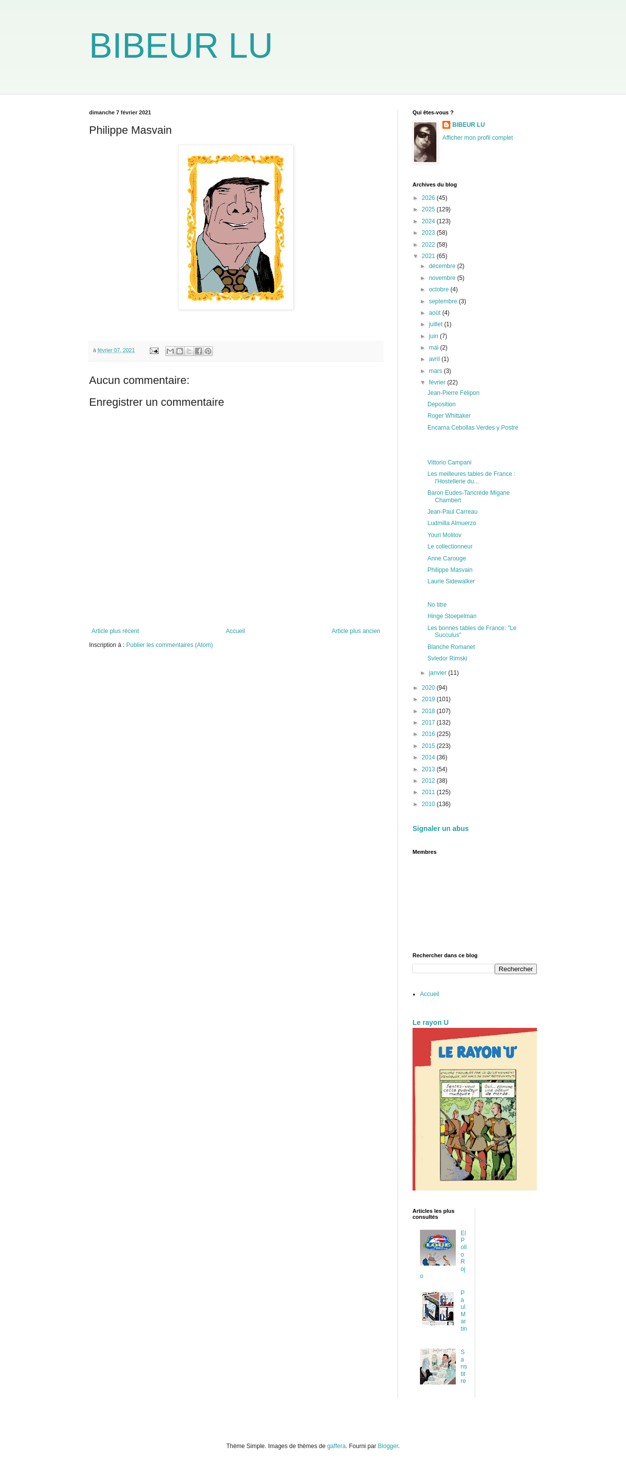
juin (434, 336)
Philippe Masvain (450, 569)
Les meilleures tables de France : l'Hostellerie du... (471, 477)
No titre (437, 604)
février (438, 382)
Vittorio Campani (449, 462)
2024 (429, 221)
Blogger (388, 1446)
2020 (429, 687)
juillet (436, 324)
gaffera (336, 1446)
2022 (429, 244)
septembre (444, 301)
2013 (429, 769)
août (435, 312)
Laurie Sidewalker (451, 581)
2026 (429, 197)
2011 (429, 792)
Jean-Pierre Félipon (453, 392)
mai (434, 347)
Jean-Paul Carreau (452, 511)
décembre (443, 266)
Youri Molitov (444, 535)
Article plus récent (115, 631)
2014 (429, 757)
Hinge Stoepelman (452, 616)
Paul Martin (464, 1310)
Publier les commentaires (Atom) (169, 644)
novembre (443, 278)
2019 (429, 699)
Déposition (441, 404)
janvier (438, 672)
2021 (429, 256)
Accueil (235, 631)
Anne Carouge (446, 558)
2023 (429, 232)
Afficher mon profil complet (477, 137)
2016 (429, 734)
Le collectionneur (450, 546)
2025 (429, 209)
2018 (429, 711)
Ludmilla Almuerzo (451, 523)
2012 (429, 780)
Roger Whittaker (449, 415)
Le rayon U (431, 1022)
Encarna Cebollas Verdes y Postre (473, 427)
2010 (429, 804)
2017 (429, 722)
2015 (429, 745)
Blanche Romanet (451, 646)
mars (436, 370)
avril (435, 359)
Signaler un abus (441, 828)
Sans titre (464, 1366)
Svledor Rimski (447, 658)
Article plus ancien (356, 631)
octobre (439, 289)
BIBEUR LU (181, 45)
